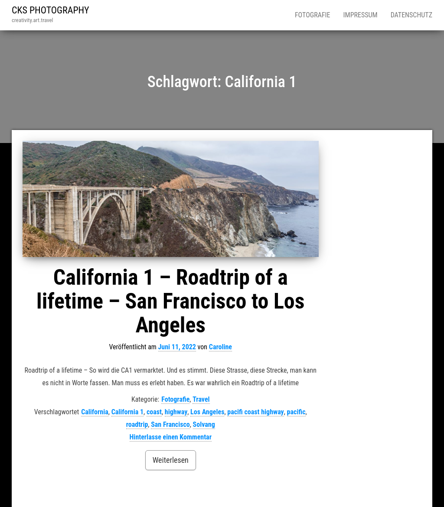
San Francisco (170, 424)
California (94, 412)
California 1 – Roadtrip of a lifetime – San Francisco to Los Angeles (170, 301)
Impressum (360, 15)
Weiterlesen (171, 460)
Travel (201, 399)
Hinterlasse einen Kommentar (171, 437)
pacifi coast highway (255, 412)
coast (154, 412)
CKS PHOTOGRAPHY (50, 10)
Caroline (220, 347)
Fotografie (312, 15)
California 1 (127, 412)
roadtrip (137, 424)
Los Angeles (207, 412)
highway (176, 412)
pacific (296, 412)
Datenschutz (411, 15)
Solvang (204, 424)
